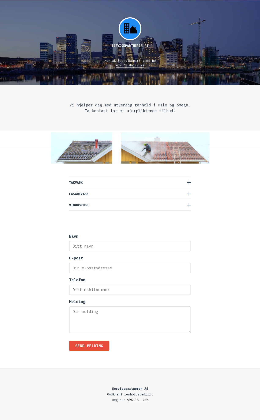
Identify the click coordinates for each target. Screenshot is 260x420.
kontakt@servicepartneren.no (130, 61)
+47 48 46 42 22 (130, 65)
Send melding (89, 345)
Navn (73, 236)
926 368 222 (137, 400)
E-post (76, 258)
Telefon (77, 279)
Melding (77, 301)
